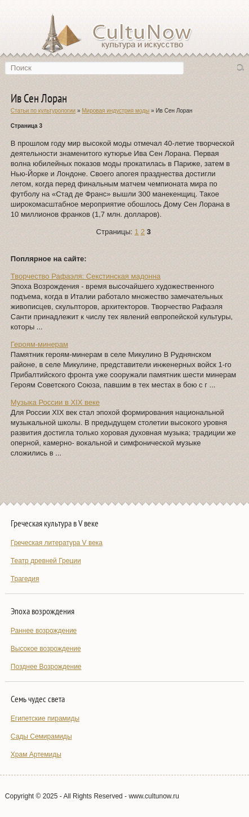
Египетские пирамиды (45, 718)
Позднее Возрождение (46, 667)
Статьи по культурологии (43, 111)
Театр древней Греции (46, 561)
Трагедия (25, 579)
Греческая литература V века (57, 543)
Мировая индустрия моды (115, 111)
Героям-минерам (39, 344)
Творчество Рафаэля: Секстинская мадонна (86, 276)
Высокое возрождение (46, 649)
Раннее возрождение (44, 631)
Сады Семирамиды (41, 736)
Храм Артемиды (36, 754)
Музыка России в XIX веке (55, 402)
